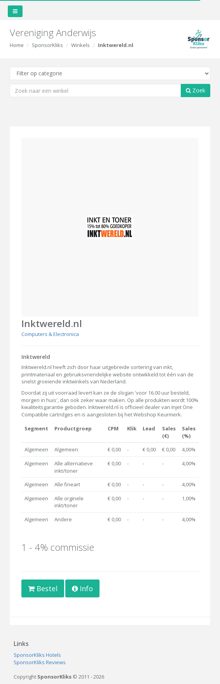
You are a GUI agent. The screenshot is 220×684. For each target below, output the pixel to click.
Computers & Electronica (50, 334)
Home (17, 45)
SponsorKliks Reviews (40, 662)
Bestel (43, 588)
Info (82, 588)
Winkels (80, 45)
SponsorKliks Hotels (37, 654)
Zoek (195, 90)
